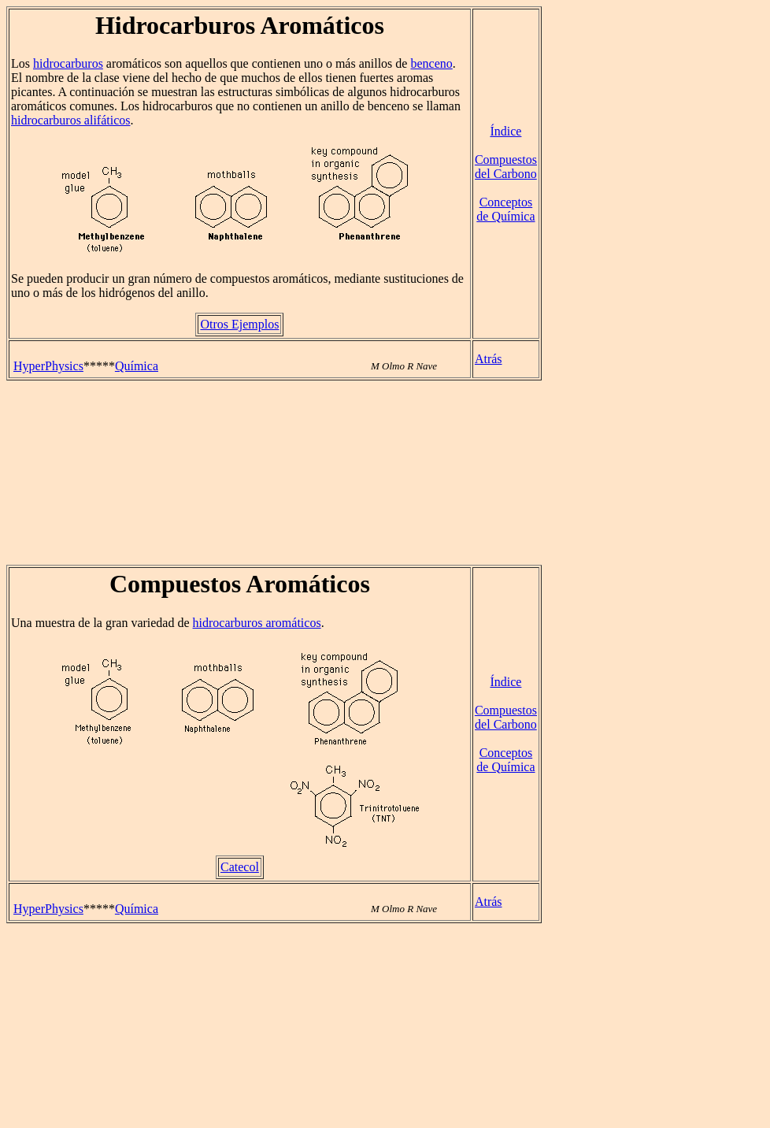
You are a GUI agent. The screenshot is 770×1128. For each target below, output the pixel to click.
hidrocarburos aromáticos (257, 622)
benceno (431, 63)
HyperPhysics (48, 366)
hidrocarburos (68, 63)
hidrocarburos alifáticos (71, 120)
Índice (505, 131)
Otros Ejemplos (239, 324)
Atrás (488, 358)
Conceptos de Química (505, 209)
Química (136, 366)
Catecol (239, 867)
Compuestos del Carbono (506, 166)
